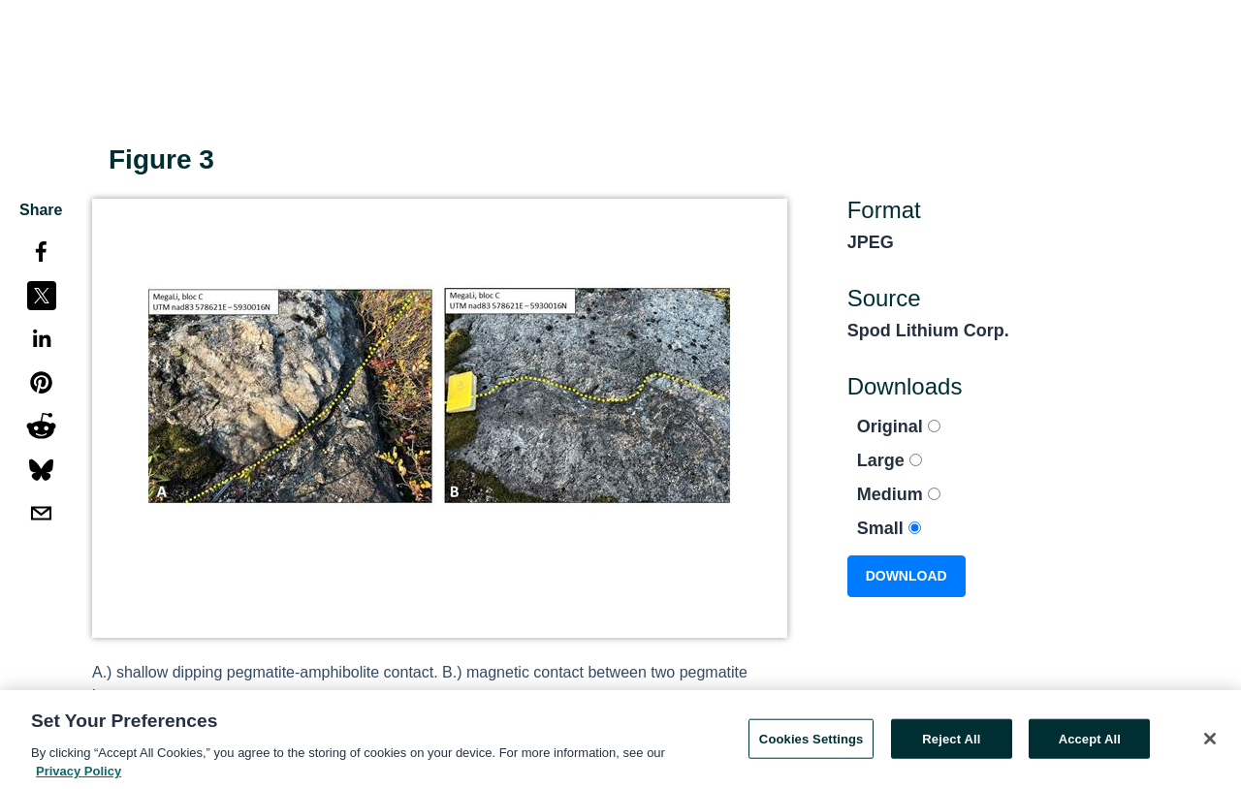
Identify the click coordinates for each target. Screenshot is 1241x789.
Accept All (1090, 744)
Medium (898, 494)
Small (889, 528)
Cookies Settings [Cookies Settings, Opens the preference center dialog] (811, 744)
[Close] (1210, 743)
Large (889, 460)
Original (898, 426)
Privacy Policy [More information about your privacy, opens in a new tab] (78, 777)
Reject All (951, 744)
